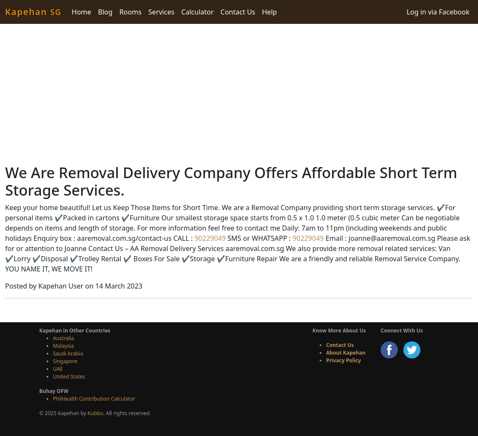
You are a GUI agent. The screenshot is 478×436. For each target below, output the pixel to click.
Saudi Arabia (68, 353)
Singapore (65, 361)
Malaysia (63, 345)
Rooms (131, 12)
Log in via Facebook (438, 12)
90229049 (209, 238)
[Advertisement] (239, 93)
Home (81, 12)
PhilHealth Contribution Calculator (94, 398)
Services (162, 12)
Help (269, 12)
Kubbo (95, 413)
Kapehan (33, 11)
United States (69, 376)
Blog (105, 12)
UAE (58, 368)
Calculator (197, 12)
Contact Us (238, 12)
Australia (63, 338)
